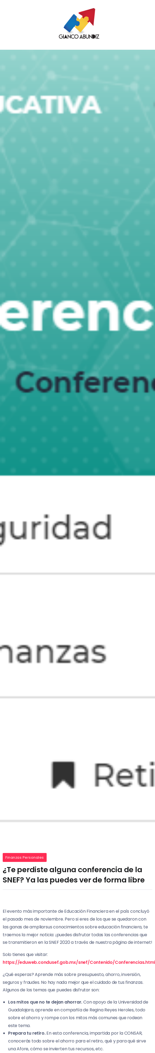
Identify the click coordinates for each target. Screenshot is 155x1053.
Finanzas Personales (24, 857)
